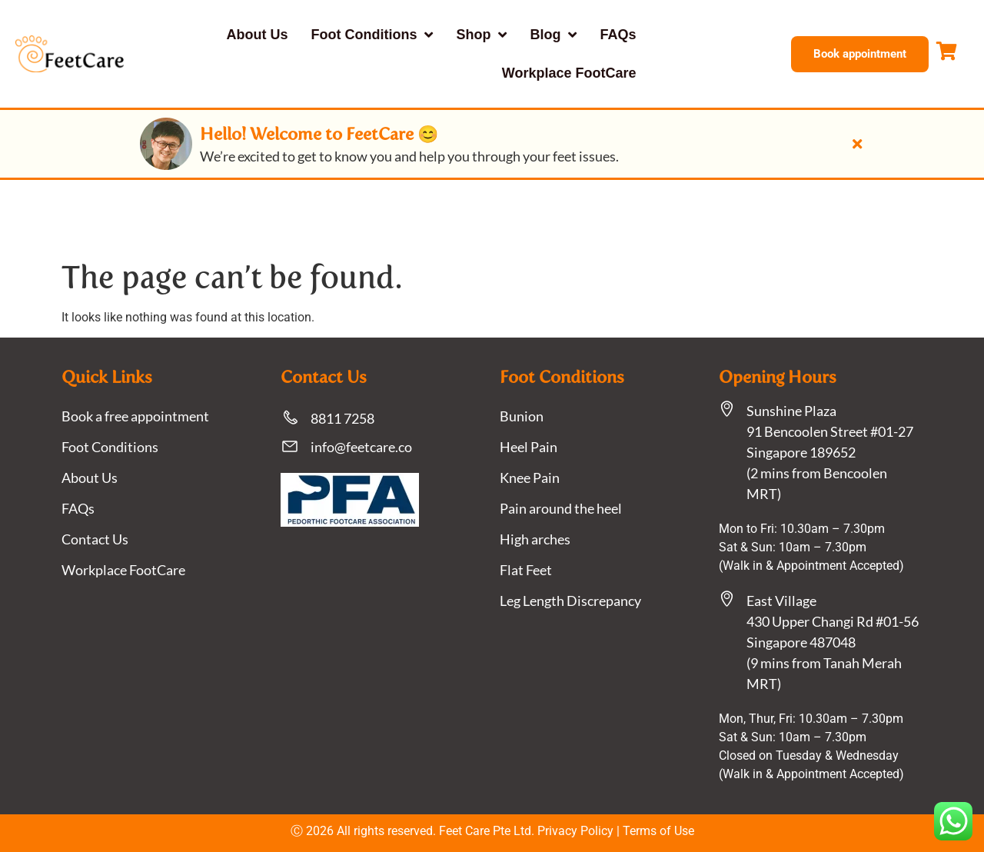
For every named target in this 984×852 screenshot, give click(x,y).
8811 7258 (342, 418)
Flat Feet (526, 569)
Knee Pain (530, 477)
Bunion (522, 416)
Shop (481, 34)
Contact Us (95, 539)
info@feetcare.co (361, 446)
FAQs (618, 34)
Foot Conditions (372, 34)
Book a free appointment (135, 416)
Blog (553, 34)
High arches (535, 539)
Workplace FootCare (569, 73)
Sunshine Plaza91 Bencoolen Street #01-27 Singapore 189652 (829, 431)
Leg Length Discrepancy (570, 600)
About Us (257, 34)
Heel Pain (528, 446)
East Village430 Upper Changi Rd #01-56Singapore (832, 621)
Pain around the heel (561, 508)
